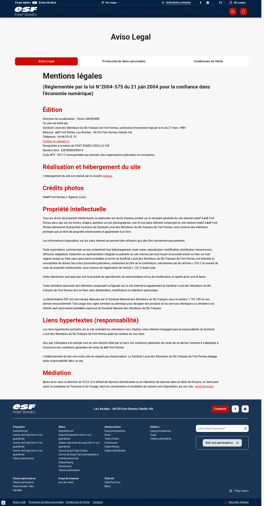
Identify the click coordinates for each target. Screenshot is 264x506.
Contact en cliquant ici (56, 141)
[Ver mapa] (111, 3)
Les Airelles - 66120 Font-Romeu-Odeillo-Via (123, 408)
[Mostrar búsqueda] (232, 11)
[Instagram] (245, 408)
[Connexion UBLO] (3, 503)
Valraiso (107, 176)
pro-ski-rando (66, 482)
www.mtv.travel (204, 386)
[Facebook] (235, 408)
